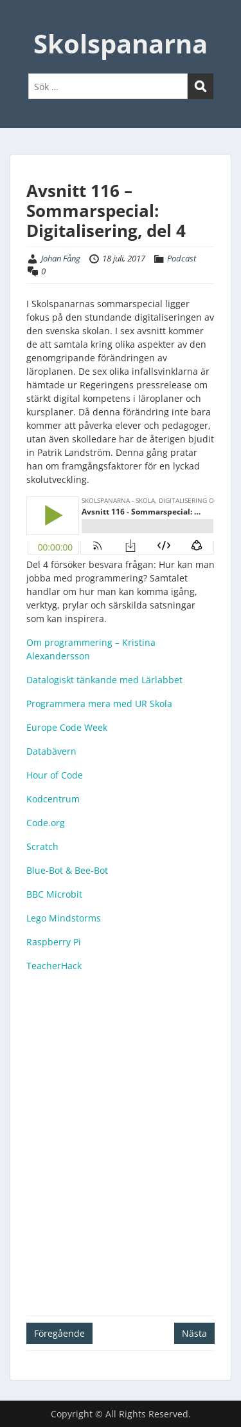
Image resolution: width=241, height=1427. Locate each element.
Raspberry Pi (53, 942)
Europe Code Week (66, 727)
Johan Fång (60, 258)
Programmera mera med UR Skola (99, 703)
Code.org (45, 823)
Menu (23, 22)
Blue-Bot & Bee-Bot (67, 870)
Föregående (59, 1333)
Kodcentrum (53, 799)
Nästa (194, 1333)
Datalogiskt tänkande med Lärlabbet (104, 680)
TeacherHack (54, 965)
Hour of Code (54, 775)
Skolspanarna (120, 43)
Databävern (51, 751)
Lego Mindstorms (63, 918)
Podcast (181, 258)
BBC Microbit (54, 894)
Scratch (42, 846)
